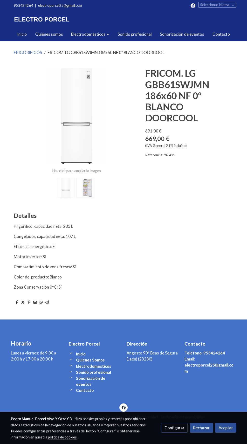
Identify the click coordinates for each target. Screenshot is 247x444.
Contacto (85, 390)
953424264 (23, 5)
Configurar (175, 427)
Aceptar (226, 427)
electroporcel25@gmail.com (60, 5)
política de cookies (62, 437)
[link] (42, 19)
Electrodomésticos (93, 366)
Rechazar (201, 427)
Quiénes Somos (90, 359)
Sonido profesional (93, 372)
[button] (90, 34)
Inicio (81, 353)
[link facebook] (193, 5)
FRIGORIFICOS (28, 52)
